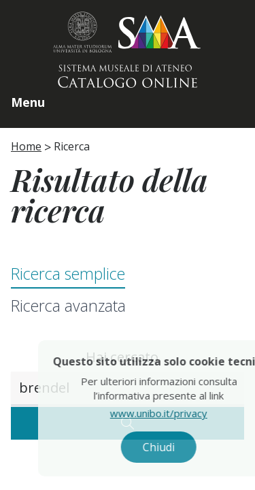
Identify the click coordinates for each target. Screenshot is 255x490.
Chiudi (174, 447)
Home (26, 146)
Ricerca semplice (68, 273)
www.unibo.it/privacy (173, 413)
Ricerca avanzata (68, 305)
